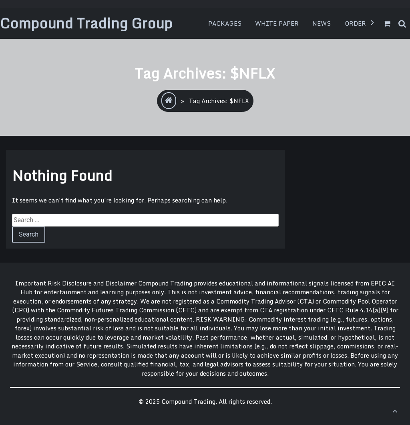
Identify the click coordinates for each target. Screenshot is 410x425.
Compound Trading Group (86, 23)
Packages (224, 23)
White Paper (277, 23)
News (321, 23)
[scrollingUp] (395, 411)
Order (355, 23)
